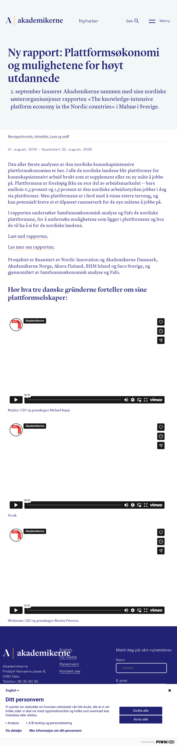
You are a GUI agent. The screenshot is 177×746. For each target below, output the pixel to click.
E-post (121, 680)
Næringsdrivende (20, 136)
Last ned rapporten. (28, 236)
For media (68, 657)
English (65, 650)
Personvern (69, 664)
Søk (132, 21)
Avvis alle (141, 719)
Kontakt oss (69, 671)
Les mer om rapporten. (31, 247)
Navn (120, 660)
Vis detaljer (14, 730)
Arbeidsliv (41, 136)
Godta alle (140, 711)
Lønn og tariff (59, 136)
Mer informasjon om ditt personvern (55, 730)
